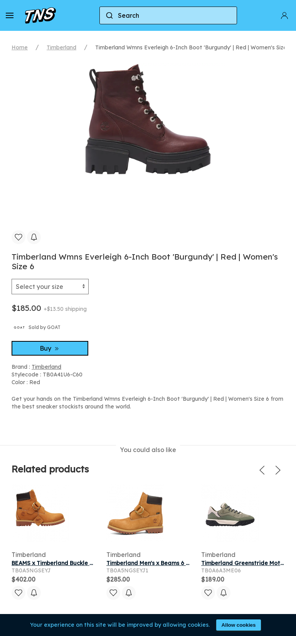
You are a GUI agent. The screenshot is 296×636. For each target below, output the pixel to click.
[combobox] (168, 15)
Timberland (61, 47)
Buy (50, 348)
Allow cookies (239, 625)
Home (20, 47)
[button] (9, 15)
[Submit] (109, 15)
